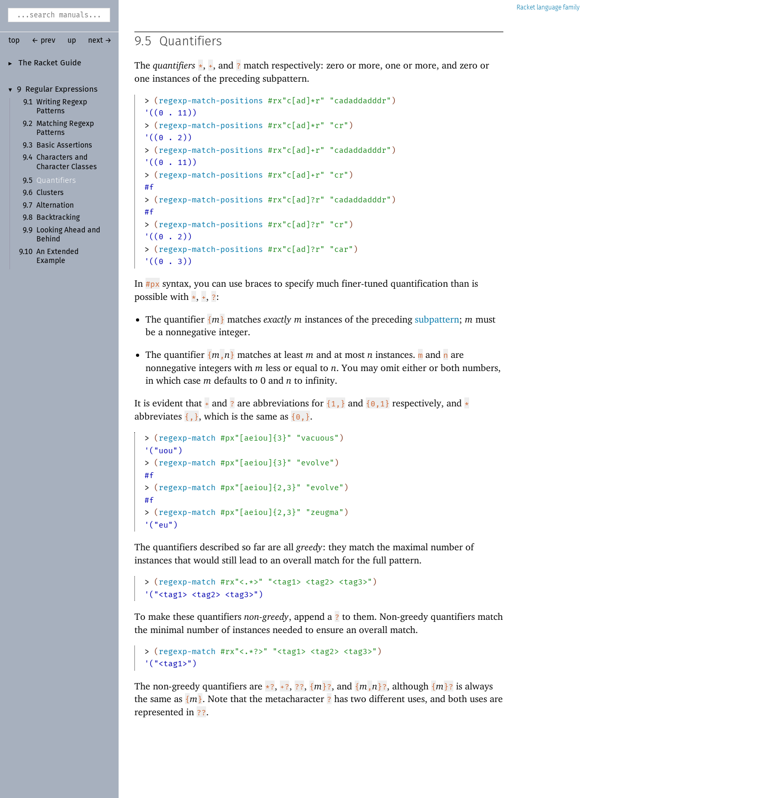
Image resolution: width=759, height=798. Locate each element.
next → (100, 40)
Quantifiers (56, 180)
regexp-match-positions (211, 100)
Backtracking (58, 217)
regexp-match (187, 438)
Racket (548, 7)
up (71, 40)
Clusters (50, 193)
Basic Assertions (64, 145)
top (14, 40)
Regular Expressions (61, 89)
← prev (43, 40)
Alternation (55, 205)
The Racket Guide (49, 63)
